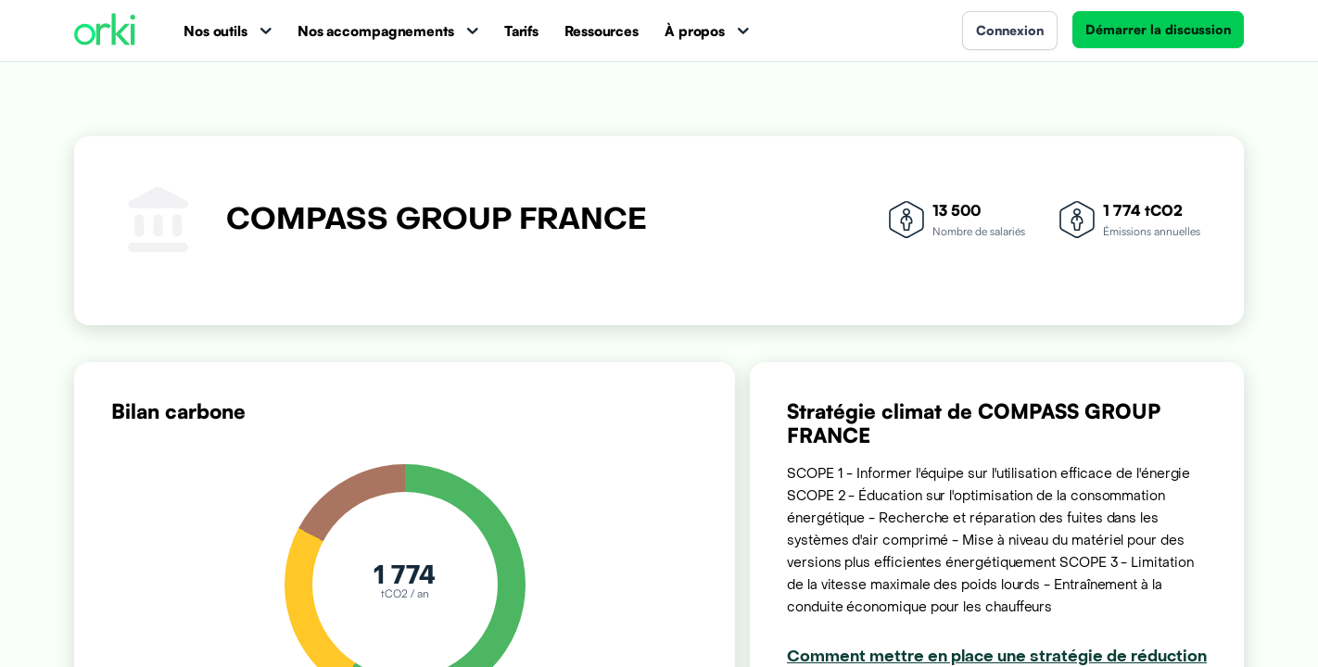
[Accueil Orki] (104, 31)
